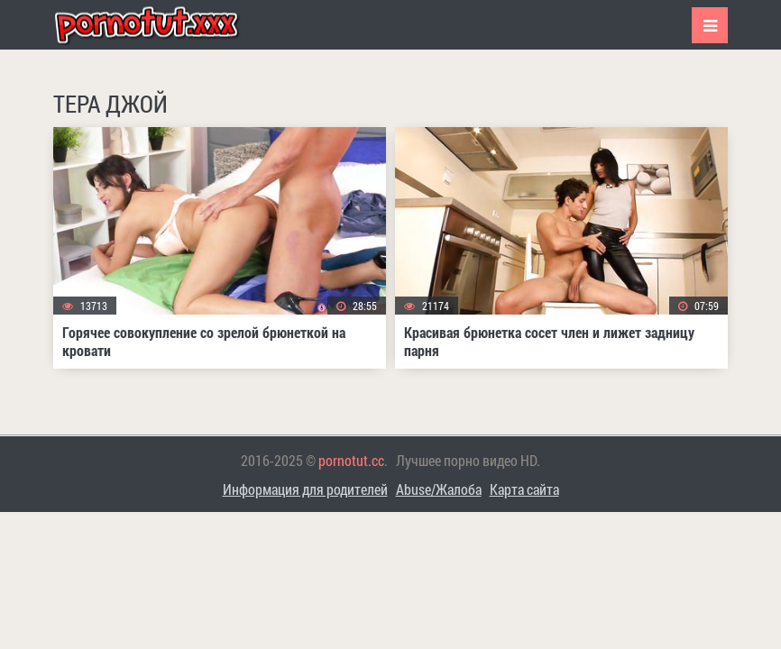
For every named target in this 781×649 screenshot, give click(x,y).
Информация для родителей (305, 489)
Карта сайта (524, 489)
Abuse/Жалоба (439, 489)
